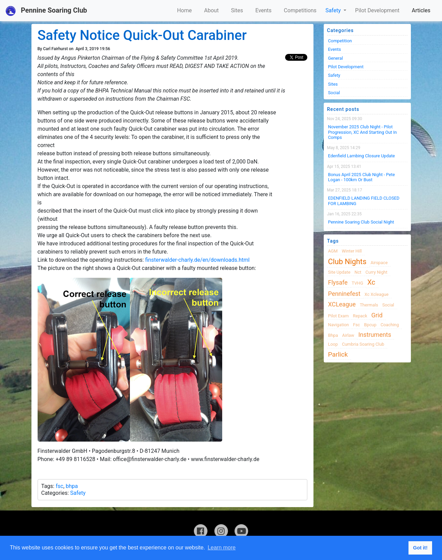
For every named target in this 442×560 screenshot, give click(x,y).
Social (334, 92)
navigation (338, 324)
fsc (59, 486)
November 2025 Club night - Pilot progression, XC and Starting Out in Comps (362, 132)
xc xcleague (376, 294)
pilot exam (338, 315)
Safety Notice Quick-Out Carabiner (142, 35)
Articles (421, 10)
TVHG (357, 283)
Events (263, 10)
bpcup (370, 324)
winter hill (352, 251)
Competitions (300, 10)
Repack (360, 315)
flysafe (338, 282)
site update (339, 272)
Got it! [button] (420, 547)
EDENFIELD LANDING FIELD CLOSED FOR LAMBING (364, 201)
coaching (389, 324)
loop (333, 344)
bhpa (72, 486)
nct (357, 272)
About (211, 10)
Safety (333, 10)
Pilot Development (377, 10)
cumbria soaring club (363, 344)
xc (371, 282)
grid (377, 315)
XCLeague (342, 304)
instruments (374, 334)
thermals (369, 304)
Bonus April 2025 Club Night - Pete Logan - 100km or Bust (361, 177)
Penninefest (344, 293)
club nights (347, 261)
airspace (379, 262)
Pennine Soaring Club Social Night (361, 222)
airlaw (348, 335)
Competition (340, 40)
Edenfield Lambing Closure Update (361, 155)
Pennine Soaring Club (46, 11)
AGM (333, 251)
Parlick (338, 354)
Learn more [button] (221, 547)
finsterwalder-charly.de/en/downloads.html (197, 260)
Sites (237, 10)
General (335, 58)
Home (184, 10)
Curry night (376, 272)
